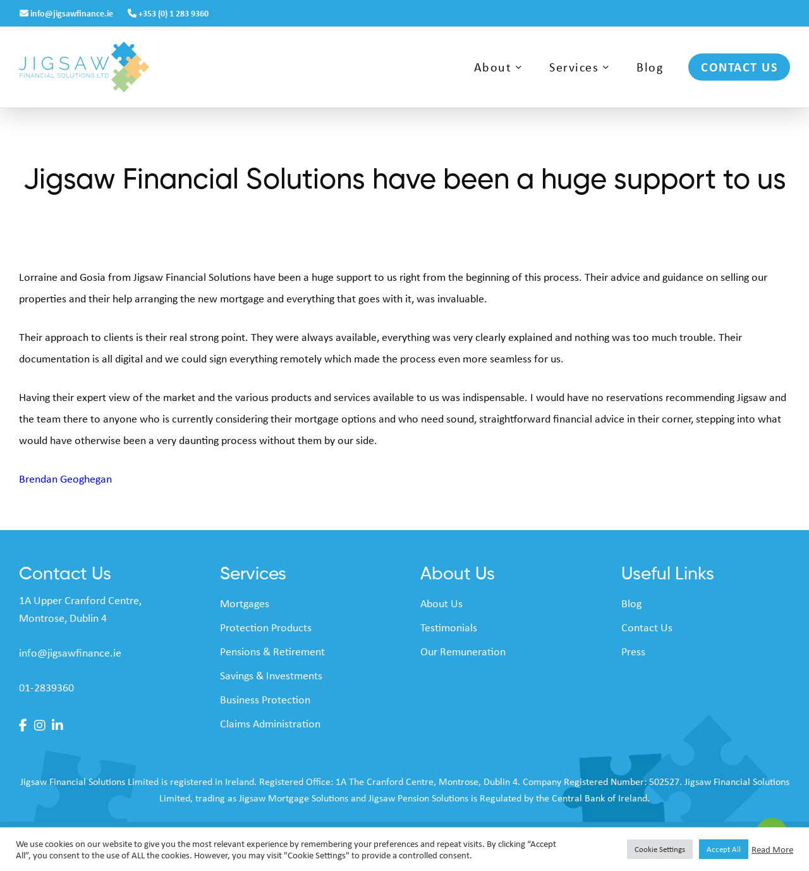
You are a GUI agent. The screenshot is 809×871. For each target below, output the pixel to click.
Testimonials (448, 627)
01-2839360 (46, 687)
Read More (772, 849)
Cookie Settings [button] (660, 849)
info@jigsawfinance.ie (67, 13)
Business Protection (265, 699)
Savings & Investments (271, 675)
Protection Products (266, 627)
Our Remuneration (463, 651)
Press (633, 651)
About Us (441, 603)
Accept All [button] (724, 849)
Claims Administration (270, 723)
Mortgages (244, 603)
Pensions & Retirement (272, 651)
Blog (631, 603)
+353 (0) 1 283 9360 (168, 13)
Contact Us (646, 627)
